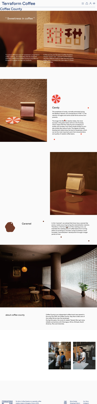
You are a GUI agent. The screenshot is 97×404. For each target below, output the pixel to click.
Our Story (86, 401)
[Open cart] (86, 3)
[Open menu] (82, 3)
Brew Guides (73, 401)
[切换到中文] (94, 3)
